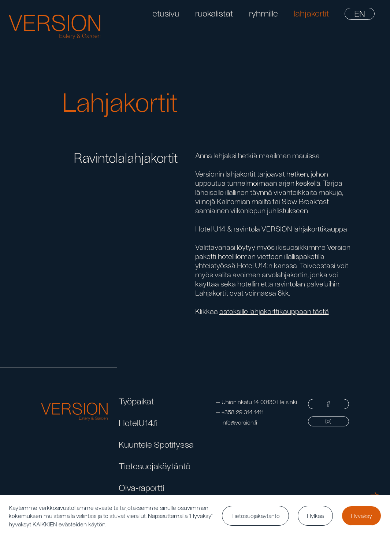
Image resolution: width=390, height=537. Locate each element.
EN (359, 13)
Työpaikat (136, 401)
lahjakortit (311, 13)
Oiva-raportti (141, 487)
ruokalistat (214, 13)
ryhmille (263, 13)
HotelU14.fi (138, 422)
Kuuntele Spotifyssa (156, 444)
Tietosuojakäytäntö (154, 466)
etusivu (165, 13)
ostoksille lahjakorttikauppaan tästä (274, 311)
